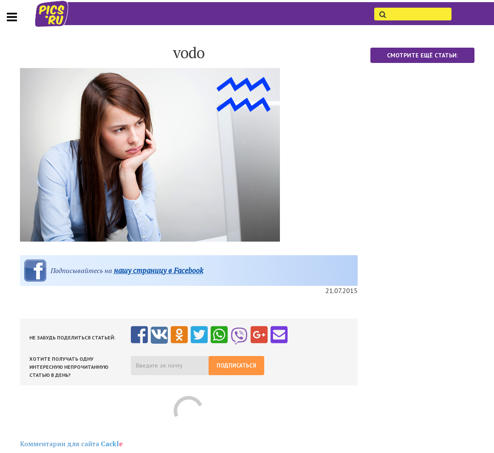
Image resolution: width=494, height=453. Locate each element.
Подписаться (236, 365)
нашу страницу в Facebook (158, 270)
